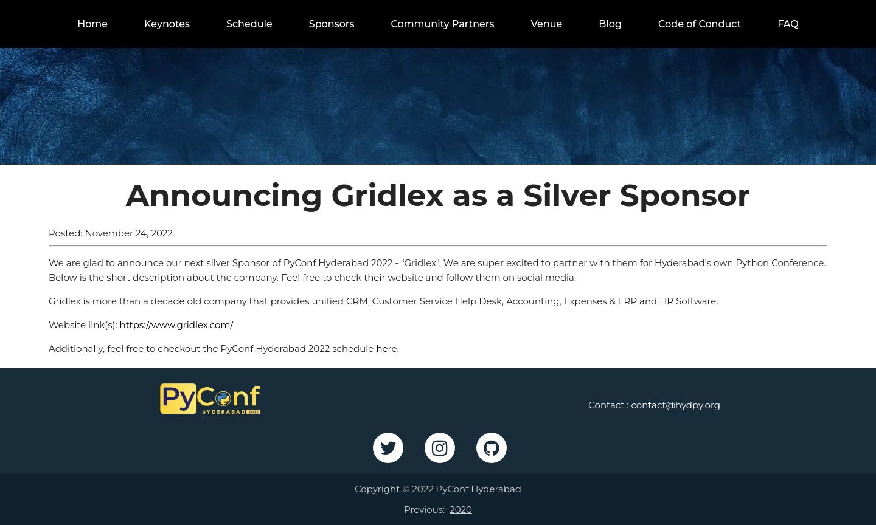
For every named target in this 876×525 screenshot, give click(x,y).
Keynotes (167, 24)
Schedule (249, 24)
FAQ (788, 24)
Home (92, 24)
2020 (461, 509)
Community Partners (442, 24)
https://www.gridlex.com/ (177, 325)
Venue (546, 24)
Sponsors (332, 24)
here (386, 348)
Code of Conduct (699, 24)
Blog (610, 24)
